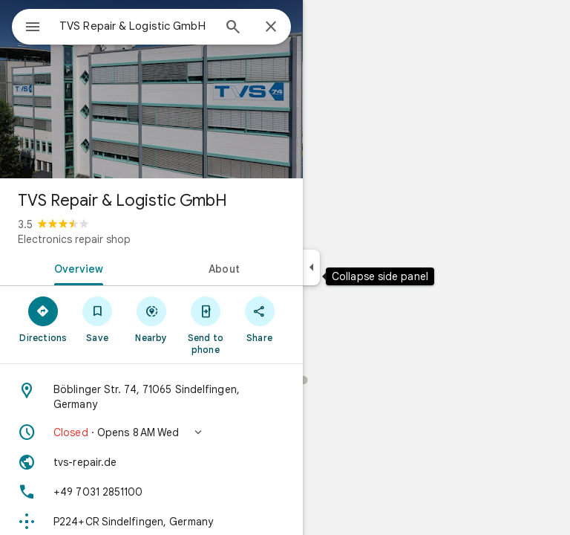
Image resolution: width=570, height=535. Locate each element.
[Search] (233, 28)
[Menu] (32, 28)
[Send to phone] (205, 325)
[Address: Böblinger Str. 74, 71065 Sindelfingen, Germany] (151, 397)
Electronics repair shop (74, 239)
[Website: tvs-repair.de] (151, 462)
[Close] (271, 27)
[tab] (75, 267)
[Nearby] (152, 319)
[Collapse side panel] (311, 267)
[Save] (98, 319)
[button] (151, 432)
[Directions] (43, 319)
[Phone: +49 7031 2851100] (151, 492)
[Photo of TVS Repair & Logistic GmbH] (151, 89)
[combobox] (135, 26)
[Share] (259, 319)
